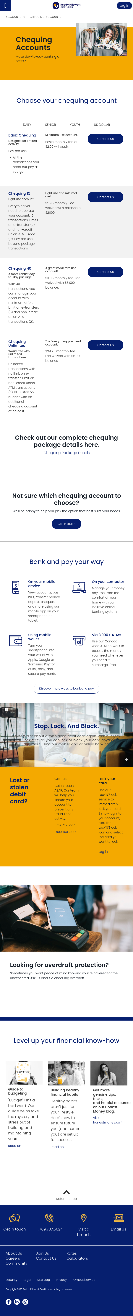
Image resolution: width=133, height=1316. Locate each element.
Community (16, 1263)
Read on (14, 1145)
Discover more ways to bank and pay (66, 688)
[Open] (5, 5)
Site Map (43, 1279)
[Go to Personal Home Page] (66, 5)
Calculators (77, 1258)
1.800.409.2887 (65, 831)
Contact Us (105, 138)
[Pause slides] (7, 709)
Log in (103, 851)
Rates (71, 1253)
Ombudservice (84, 1279)
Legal (27, 1279)
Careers (13, 1258)
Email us (118, 1229)
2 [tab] (68, 760)
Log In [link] (124, 5)
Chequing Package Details (66, 453)
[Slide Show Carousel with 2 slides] (66, 735)
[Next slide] (7, 760)
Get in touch (66, 523)
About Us (14, 1253)
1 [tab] (64, 760)
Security (11, 1279)
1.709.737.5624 (50, 1229)
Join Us (42, 1253)
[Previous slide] (126, 760)
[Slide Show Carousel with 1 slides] (66, 735)
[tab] (27, 122)
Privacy (61, 1279)
